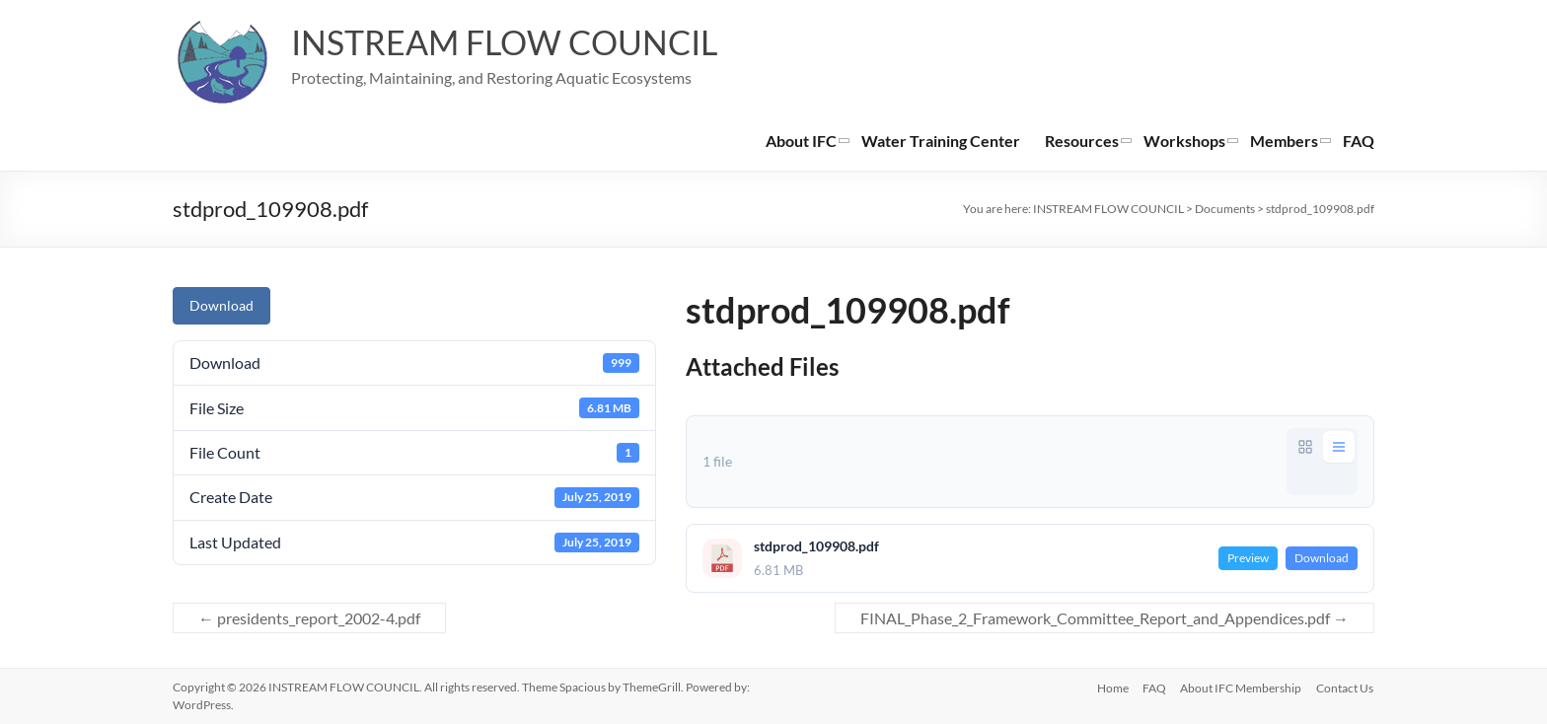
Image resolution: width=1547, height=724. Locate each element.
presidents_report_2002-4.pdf (309, 618)
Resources (1082, 140)
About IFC (801, 140)
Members (1284, 140)
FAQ (1358, 140)
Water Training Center (940, 140)
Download (221, 305)
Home (1109, 687)
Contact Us (1345, 687)
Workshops (1184, 140)
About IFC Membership (1240, 687)
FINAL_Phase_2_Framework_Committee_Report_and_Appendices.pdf (1104, 618)
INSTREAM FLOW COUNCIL (517, 42)
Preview (1248, 557)
